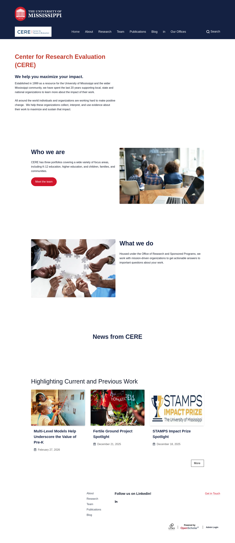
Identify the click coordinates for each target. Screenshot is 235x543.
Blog (154, 31)
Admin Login (212, 527)
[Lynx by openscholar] (174, 527)
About (89, 31)
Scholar (189, 527)
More (197, 463)
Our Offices (178, 31)
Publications (138, 31)
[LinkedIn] (116, 501)
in (164, 31)
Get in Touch (212, 493)
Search (215, 31)
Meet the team (44, 181)
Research (104, 31)
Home (76, 31)
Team (120, 31)
